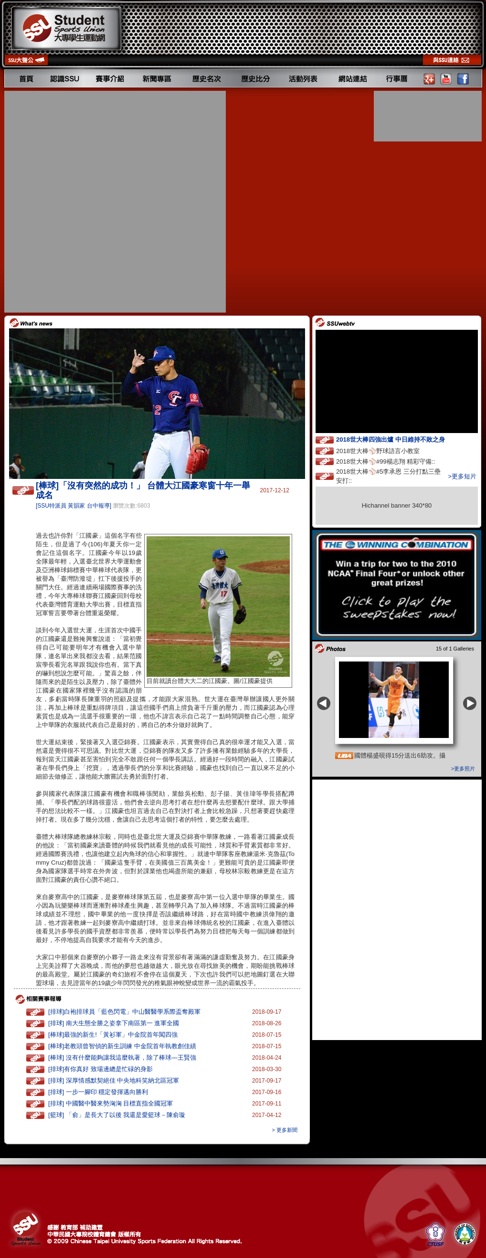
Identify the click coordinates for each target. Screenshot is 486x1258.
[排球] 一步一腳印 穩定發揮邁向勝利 (98, 1091)
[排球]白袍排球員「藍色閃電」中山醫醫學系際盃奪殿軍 (124, 1011)
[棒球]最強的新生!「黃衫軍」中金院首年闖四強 (113, 1034)
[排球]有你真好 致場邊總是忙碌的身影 (100, 1069)
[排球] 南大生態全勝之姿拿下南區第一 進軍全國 (113, 1023)
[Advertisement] (111, 202)
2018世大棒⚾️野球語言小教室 (386, 450)
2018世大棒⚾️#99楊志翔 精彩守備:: (394, 461)
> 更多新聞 (284, 1130)
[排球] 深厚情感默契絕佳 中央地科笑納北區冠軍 (113, 1080)
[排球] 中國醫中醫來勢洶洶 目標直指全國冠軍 (110, 1103)
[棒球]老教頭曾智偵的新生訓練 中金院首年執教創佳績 (122, 1046)
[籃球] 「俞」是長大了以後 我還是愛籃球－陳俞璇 (116, 1114)
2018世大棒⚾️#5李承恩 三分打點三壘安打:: (388, 476)
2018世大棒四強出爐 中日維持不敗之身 (399, 439)
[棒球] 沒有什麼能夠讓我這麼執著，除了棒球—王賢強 (122, 1057)
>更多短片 (462, 476)
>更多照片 (463, 768)
